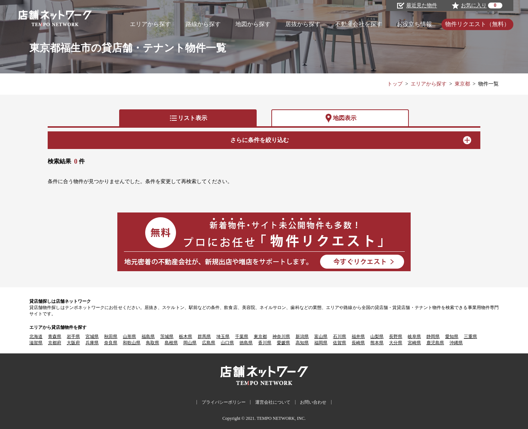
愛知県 (451, 336)
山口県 (227, 342)
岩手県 (73, 336)
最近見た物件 (417, 5)
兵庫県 (92, 342)
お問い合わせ (313, 402)
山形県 (129, 336)
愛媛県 (283, 342)
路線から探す (203, 24)
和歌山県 (131, 342)
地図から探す (253, 24)
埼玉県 (223, 336)
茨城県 (166, 336)
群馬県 (204, 336)
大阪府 (73, 342)
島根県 (171, 342)
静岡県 (433, 336)
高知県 (302, 342)
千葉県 (241, 336)
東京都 (462, 84)
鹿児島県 (435, 342)
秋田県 (110, 336)
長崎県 (358, 342)
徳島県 (246, 342)
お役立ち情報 (414, 24)
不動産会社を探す (358, 24)
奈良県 (110, 342)
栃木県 (185, 336)
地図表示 (340, 118)
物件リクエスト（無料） (477, 24)
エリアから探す (150, 24)
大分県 (395, 342)
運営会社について (272, 402)
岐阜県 (414, 336)
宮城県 (92, 336)
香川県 (264, 342)
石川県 (339, 336)
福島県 (148, 336)
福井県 (358, 336)
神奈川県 (281, 336)
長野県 (395, 336)
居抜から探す (302, 24)
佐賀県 (339, 342)
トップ (395, 84)
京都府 (54, 342)
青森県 (54, 336)
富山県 (320, 336)
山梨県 (377, 336)
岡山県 (190, 342)
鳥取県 (152, 342)
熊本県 (377, 342)
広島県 (208, 342)
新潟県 (302, 336)
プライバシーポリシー (224, 402)
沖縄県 (456, 342)
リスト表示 (188, 118)
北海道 (36, 336)
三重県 (470, 336)
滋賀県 (36, 342)
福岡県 (320, 342)
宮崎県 (414, 342)
